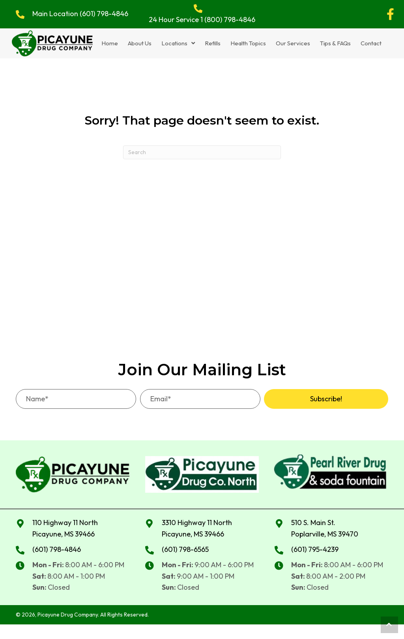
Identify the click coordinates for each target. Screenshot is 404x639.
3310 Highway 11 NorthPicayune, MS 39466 (197, 528)
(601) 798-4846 (104, 13)
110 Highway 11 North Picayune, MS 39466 (65, 528)
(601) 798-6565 (185, 548)
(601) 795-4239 (315, 548)
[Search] (202, 151)
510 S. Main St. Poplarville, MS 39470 (324, 528)
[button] (390, 14)
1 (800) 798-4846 (227, 19)
